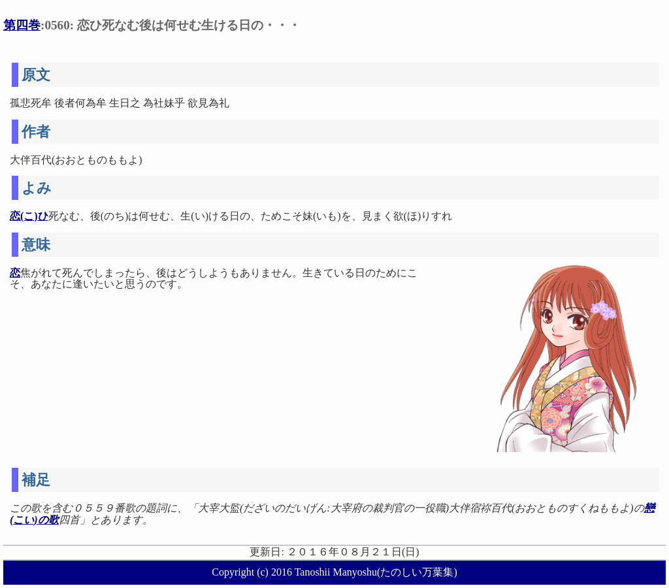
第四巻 (22, 25)
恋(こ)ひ (29, 215)
